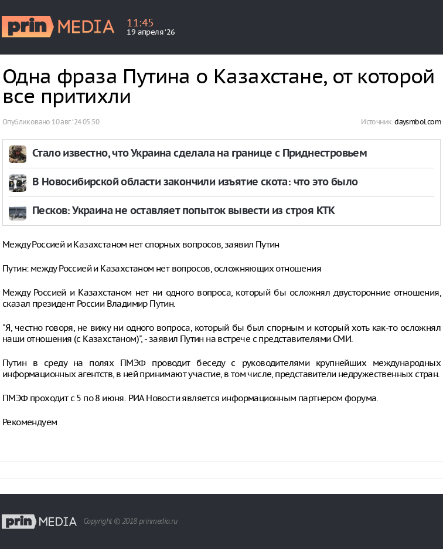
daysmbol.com (417, 121)
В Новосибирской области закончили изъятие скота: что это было (194, 182)
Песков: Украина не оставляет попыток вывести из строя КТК (183, 211)
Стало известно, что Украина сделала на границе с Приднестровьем (199, 154)
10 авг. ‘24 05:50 (75, 121)
